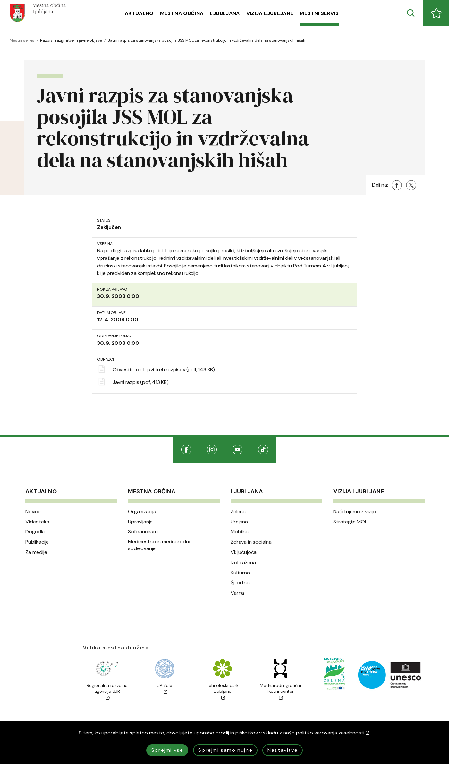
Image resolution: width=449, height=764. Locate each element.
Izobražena (243, 562)
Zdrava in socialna (251, 542)
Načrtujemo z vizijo (354, 511)
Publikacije (37, 542)
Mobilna (240, 532)
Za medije (36, 552)
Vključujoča (244, 552)
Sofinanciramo (144, 532)
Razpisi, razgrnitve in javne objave (71, 40)
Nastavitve (282, 750)
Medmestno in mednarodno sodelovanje (160, 545)
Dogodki (35, 532)
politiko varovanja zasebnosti (332, 732)
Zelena (238, 511)
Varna (237, 593)
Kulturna (240, 573)
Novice (33, 511)
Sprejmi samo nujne (225, 750)
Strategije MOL (350, 522)
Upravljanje (140, 522)
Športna (240, 583)
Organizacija (142, 511)
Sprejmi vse (167, 750)
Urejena (239, 522)
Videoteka (37, 522)
